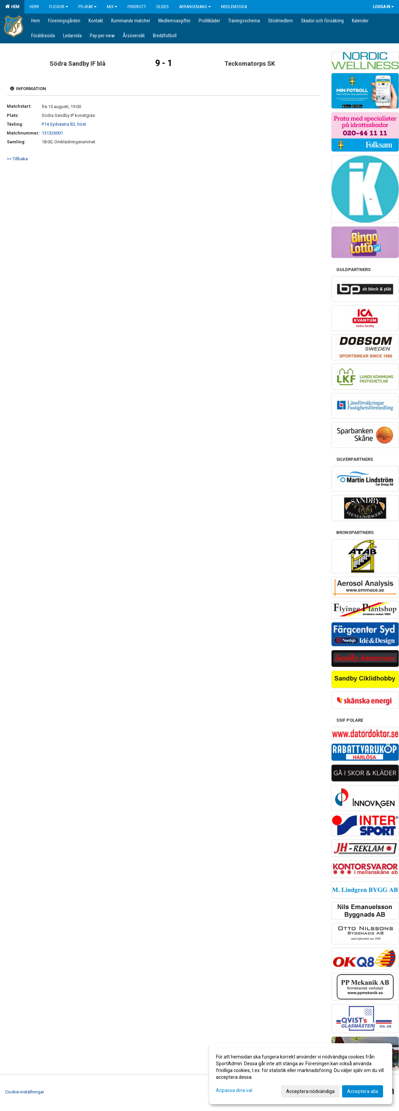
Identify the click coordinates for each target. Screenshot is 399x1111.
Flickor (58, 6)
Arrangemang (195, 6)
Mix (112, 6)
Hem (12, 6)
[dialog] (300, 1073)
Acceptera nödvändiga (310, 1091)
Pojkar (87, 6)
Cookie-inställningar (24, 1091)
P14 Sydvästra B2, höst (64, 124)
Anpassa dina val (234, 1090)
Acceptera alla (362, 1091)
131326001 (52, 133)
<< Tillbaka (17, 158)
